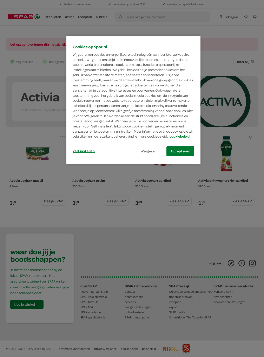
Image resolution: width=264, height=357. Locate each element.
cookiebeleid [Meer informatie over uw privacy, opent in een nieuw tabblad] (180, 136)
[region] (133, 100)
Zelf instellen (84, 151)
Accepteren (180, 151)
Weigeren (148, 151)
